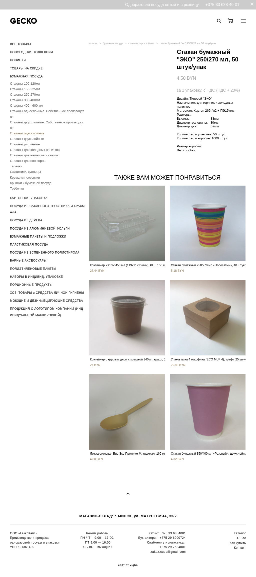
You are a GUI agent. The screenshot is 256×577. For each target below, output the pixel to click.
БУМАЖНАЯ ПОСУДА (26, 76)
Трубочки (17, 188)
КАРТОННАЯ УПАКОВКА (29, 198)
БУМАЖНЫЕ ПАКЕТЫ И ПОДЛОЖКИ (38, 236)
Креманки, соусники (25, 177)
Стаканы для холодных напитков (35, 150)
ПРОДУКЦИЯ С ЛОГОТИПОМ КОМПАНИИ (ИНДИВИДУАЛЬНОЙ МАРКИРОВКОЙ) (46, 312)
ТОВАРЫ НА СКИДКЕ (26, 68)
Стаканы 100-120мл (25, 83)
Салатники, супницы (25, 172)
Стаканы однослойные (27, 133)
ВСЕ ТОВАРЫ (20, 44)
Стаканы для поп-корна (28, 161)
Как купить (238, 543)
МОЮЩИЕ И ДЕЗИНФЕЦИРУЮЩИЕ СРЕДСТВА (46, 300)
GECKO (23, 21)
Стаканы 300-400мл (25, 100)
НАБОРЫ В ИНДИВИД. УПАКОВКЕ (36, 277)
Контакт (240, 548)
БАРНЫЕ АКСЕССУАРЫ (28, 260)
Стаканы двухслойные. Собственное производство (47, 125)
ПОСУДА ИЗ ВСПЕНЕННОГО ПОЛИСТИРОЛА (45, 252)
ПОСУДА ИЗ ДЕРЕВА (26, 220)
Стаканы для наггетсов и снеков (34, 155)
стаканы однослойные (141, 43)
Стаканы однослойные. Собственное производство (47, 113)
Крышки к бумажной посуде (31, 183)
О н (239, 538)
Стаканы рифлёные (25, 144)
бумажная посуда (113, 43)
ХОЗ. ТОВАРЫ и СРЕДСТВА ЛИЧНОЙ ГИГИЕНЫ (47, 292)
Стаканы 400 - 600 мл (26, 105)
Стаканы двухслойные (27, 139)
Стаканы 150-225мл (25, 89)
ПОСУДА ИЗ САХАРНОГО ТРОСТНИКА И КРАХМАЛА (47, 209)
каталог (93, 43)
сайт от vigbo (128, 565)
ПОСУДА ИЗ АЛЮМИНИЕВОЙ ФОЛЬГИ (40, 228)
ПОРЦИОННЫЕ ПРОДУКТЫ (31, 285)
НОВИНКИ (18, 60)
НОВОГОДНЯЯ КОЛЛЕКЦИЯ (31, 52)
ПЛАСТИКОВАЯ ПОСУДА (29, 244)
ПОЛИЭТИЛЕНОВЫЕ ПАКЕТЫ (33, 269)
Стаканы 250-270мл (25, 94)
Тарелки (16, 166)
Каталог (240, 533)
